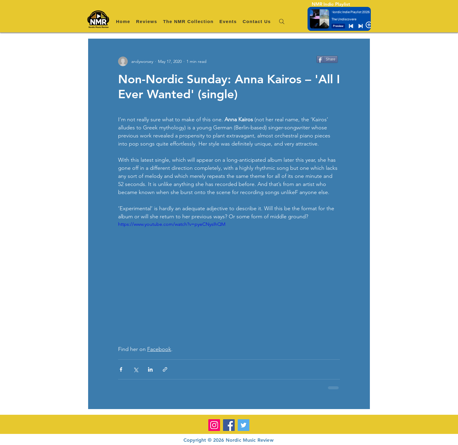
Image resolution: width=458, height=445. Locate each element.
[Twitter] (243, 425)
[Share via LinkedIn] (150, 369)
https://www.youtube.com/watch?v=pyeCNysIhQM (171, 224)
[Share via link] (165, 369)
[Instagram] (214, 425)
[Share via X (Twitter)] (135, 369)
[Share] (327, 59)
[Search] (281, 21)
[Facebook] (229, 425)
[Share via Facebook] (121, 369)
